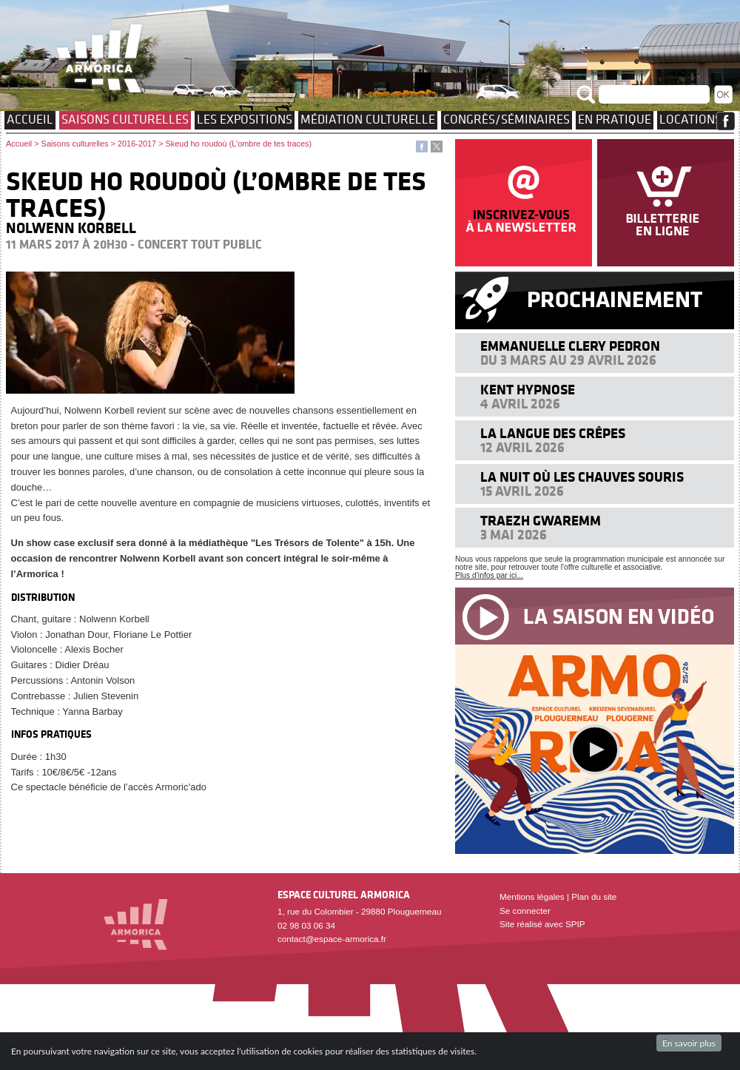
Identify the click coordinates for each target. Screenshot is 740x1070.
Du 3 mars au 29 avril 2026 (568, 360)
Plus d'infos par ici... (489, 575)
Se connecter (525, 910)
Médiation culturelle (367, 119)
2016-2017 (137, 143)
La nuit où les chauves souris (582, 477)
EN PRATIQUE (614, 119)
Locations (690, 119)
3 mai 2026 (513, 535)
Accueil (30, 119)
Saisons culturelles (125, 119)
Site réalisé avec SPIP (542, 924)
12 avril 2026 (522, 447)
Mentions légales (532, 896)
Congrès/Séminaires (506, 119)
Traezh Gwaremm (540, 521)
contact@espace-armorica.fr (332, 938)
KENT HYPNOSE (527, 390)
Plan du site (593, 896)
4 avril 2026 (520, 404)
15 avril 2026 (522, 491)
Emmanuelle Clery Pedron (570, 346)
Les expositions (244, 119)
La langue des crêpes (552, 433)
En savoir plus (689, 1043)
